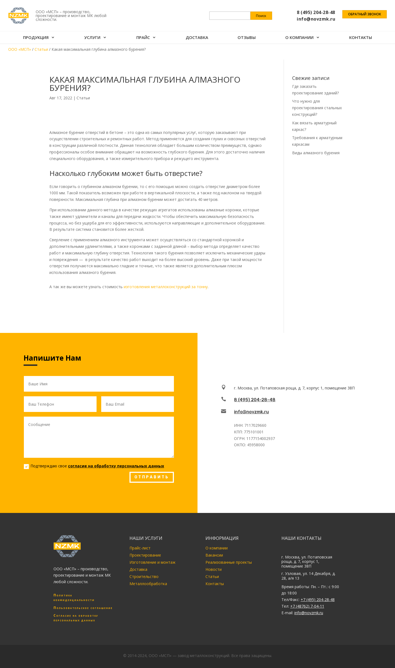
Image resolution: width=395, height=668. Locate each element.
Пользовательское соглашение (83, 607)
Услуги (92, 38)
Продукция (36, 38)
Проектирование (145, 555)
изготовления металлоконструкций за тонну (166, 286)
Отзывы (247, 38)
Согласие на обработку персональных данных (75, 617)
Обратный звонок (364, 14)
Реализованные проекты (228, 562)
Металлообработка (148, 583)
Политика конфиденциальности (74, 597)
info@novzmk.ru (251, 411)
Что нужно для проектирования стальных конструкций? (317, 108)
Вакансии (214, 555)
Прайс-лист (140, 548)
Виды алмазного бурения (316, 152)
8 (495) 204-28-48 (254, 399)
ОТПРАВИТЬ (151, 477)
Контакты (360, 38)
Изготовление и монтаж (152, 562)
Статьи (83, 97)
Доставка (197, 38)
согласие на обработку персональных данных (116, 465)
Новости (213, 569)
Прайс (143, 38)
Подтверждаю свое (94, 466)
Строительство (144, 576)
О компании (299, 38)
